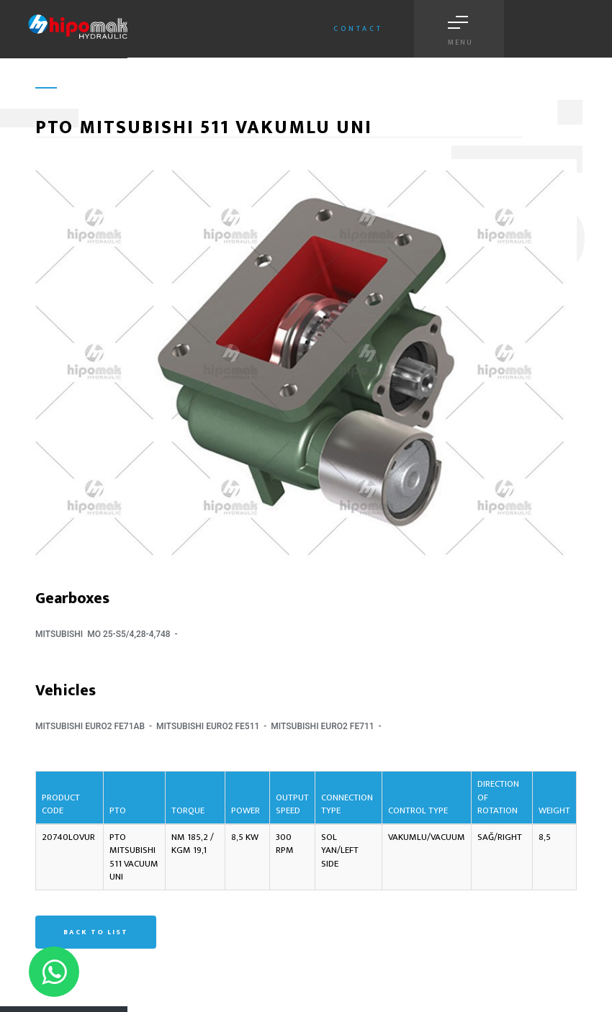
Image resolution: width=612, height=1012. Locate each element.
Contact (358, 29)
